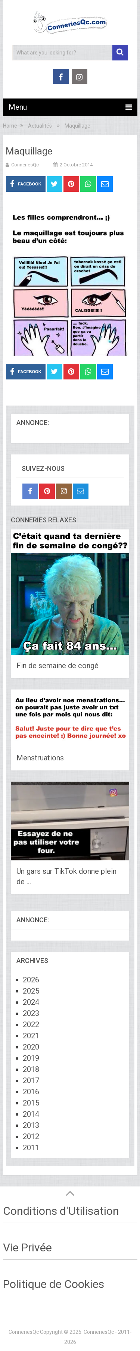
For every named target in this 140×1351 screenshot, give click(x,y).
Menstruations (40, 757)
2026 (31, 979)
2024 (31, 1002)
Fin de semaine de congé (57, 665)
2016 (31, 1091)
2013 (31, 1125)
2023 (31, 1013)
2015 (31, 1102)
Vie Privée (27, 1247)
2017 (31, 1080)
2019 (31, 1058)
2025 (31, 990)
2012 (31, 1136)
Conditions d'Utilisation (61, 1210)
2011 (31, 1147)
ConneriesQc (25, 165)
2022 (31, 1024)
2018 (31, 1069)
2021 (31, 1035)
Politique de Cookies (53, 1284)
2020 (31, 1046)
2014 (31, 1114)
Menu (18, 107)
